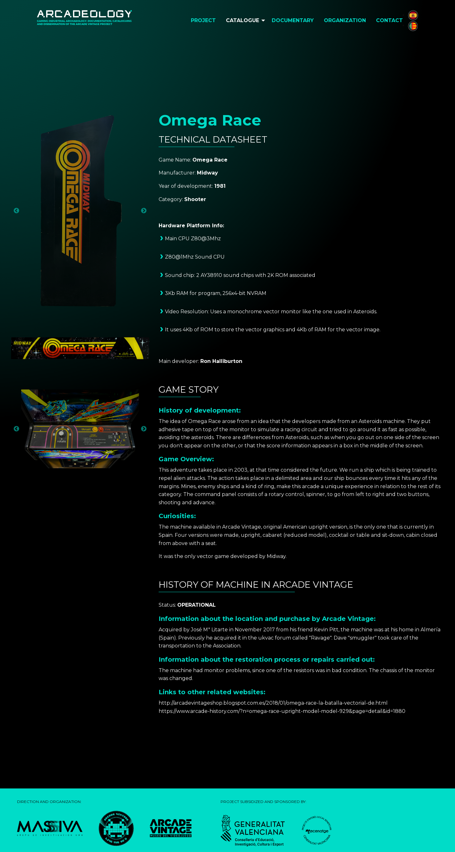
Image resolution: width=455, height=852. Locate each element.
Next (144, 211)
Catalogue (242, 20)
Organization (345, 20)
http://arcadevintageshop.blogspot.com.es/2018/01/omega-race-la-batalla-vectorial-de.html (273, 703)
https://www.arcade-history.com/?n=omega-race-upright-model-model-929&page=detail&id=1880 (282, 711)
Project (203, 20)
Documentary (293, 20)
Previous (16, 211)
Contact (389, 20)
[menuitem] (203, 21)
